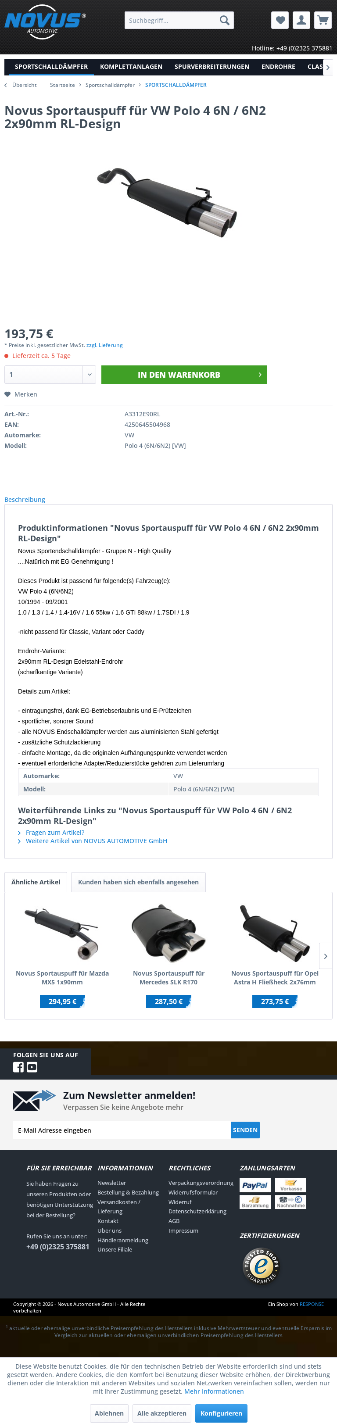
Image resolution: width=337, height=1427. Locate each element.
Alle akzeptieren (161, 1413)
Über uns (109, 1240)
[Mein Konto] (301, 20)
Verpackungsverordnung (200, 1192)
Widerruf (180, 1212)
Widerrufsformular (193, 1202)
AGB (173, 1230)
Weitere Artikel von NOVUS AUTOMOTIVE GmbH (92, 850)
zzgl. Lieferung (104, 345)
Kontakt (107, 1230)
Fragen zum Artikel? (51, 842)
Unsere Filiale (114, 1259)
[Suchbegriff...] (179, 20)
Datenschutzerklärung (197, 1221)
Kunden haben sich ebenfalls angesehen (138, 891)
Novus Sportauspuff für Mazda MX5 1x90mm (62, 987)
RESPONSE (312, 1313)
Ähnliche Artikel (35, 891)
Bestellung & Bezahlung (128, 1202)
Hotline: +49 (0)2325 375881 (292, 48)
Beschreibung (31, 504)
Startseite (62, 85)
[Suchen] (224, 20)
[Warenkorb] (323, 20)
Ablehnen (109, 1413)
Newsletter (111, 1192)
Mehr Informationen (214, 1391)
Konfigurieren (221, 1413)
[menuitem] (179, 20)
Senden (245, 1139)
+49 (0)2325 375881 (58, 1256)
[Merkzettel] (280, 20)
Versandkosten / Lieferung (118, 1216)
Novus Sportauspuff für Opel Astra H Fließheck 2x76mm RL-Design (275, 987)
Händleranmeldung (122, 1250)
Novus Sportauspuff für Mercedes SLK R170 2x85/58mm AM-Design (168, 987)
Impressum (183, 1240)
